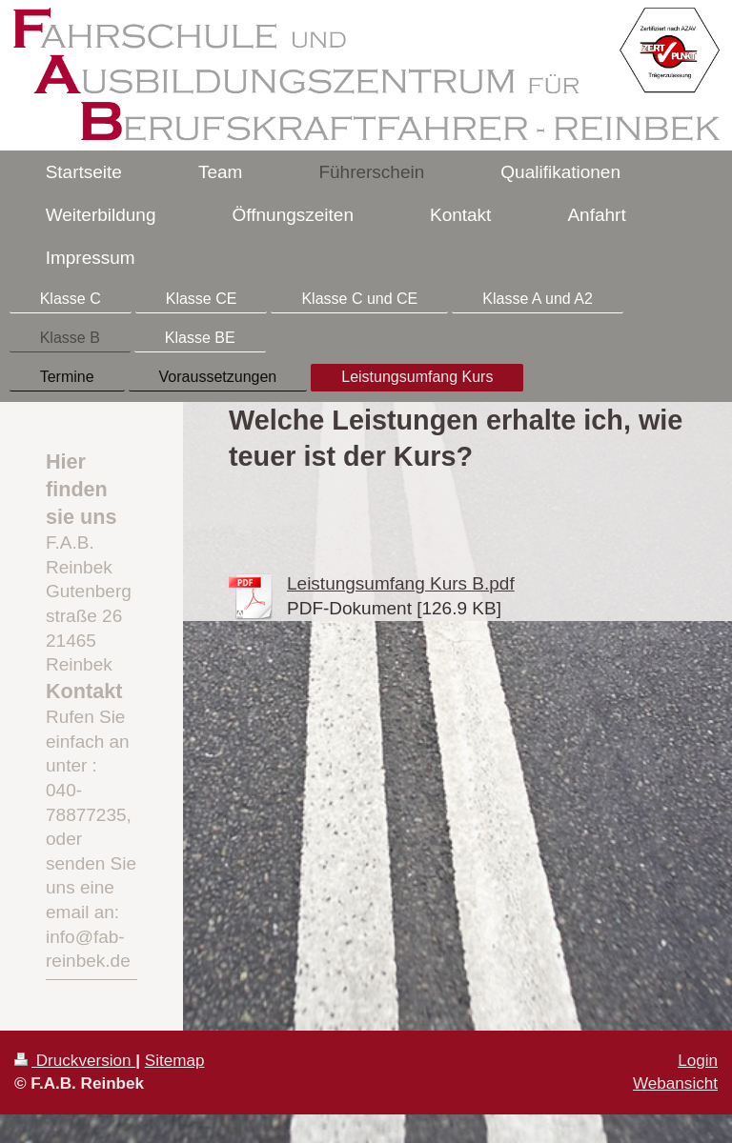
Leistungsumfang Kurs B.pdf (401, 583)
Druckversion (74, 1061)
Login (698, 1061)
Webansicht (675, 1083)
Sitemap (175, 1061)
